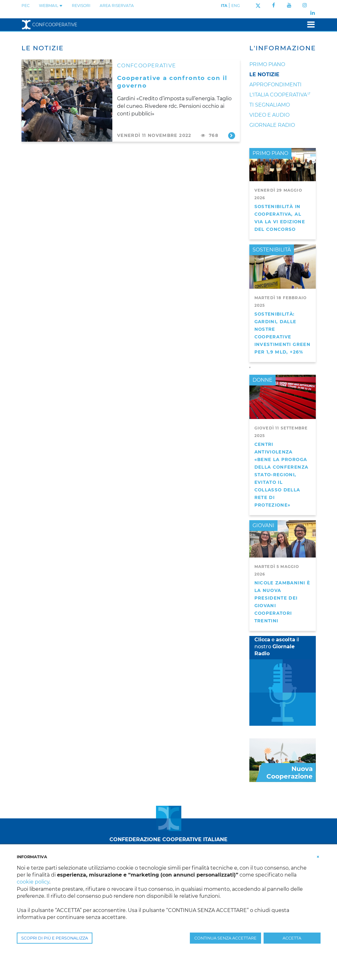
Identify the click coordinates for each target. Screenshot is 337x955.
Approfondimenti (275, 85)
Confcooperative (49, 24)
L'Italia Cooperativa (278, 95)
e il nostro (276, 646)
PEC (26, 5)
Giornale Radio (272, 125)
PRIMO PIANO (270, 153)
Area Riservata (117, 5)
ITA (224, 5)
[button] (318, 856)
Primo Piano (267, 64)
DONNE (262, 380)
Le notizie (264, 74)
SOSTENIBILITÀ (272, 250)
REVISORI (81, 5)
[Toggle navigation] (309, 24)
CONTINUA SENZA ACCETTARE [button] (225, 938)
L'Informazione (282, 48)
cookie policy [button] (33, 882)
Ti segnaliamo (269, 105)
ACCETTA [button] (292, 938)
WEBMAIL (51, 5)
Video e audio (269, 115)
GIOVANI (263, 525)
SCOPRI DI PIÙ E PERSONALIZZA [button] (54, 938)
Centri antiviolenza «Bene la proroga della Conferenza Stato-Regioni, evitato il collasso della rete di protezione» (281, 475)
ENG (235, 5)
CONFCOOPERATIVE (146, 66)
